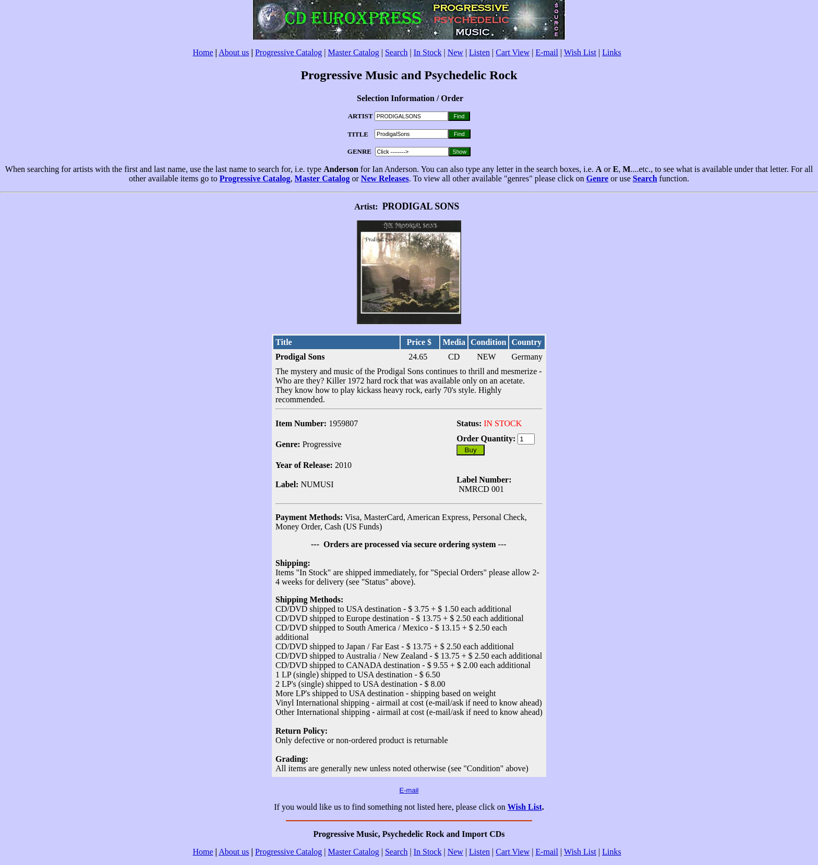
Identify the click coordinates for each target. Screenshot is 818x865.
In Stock (428, 52)
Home (203, 52)
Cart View (513, 52)
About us (234, 52)
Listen (479, 52)
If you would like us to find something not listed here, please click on (390, 806)
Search (396, 52)
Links (611, 52)
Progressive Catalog (288, 52)
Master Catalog (353, 52)
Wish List (580, 52)
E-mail (546, 52)
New (455, 52)
